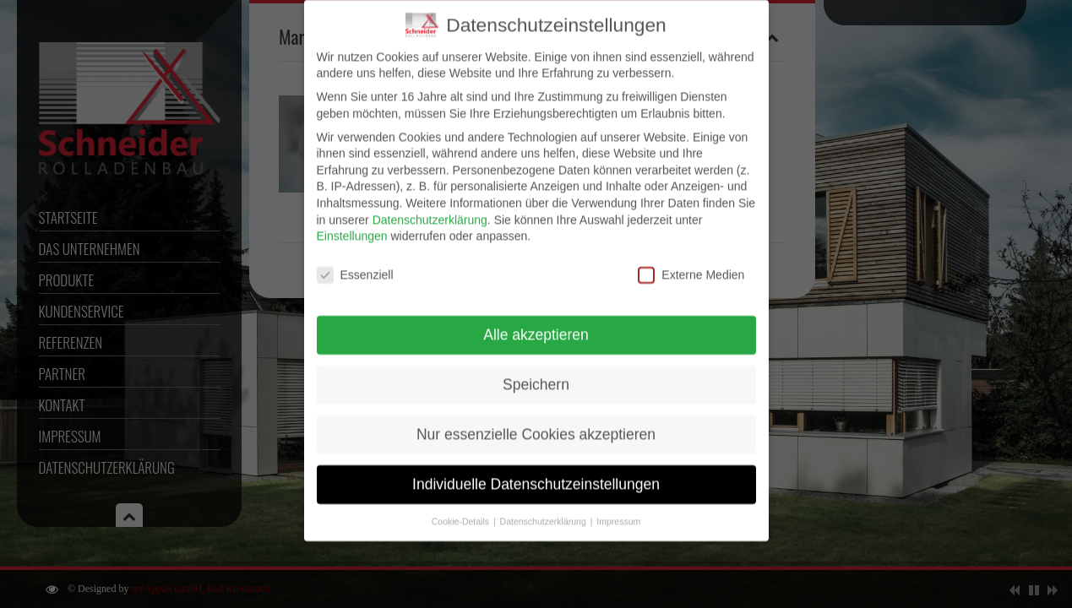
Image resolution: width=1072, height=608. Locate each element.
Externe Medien (691, 266)
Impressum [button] (618, 512)
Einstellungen (352, 227)
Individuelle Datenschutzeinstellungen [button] (536, 474)
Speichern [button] (536, 374)
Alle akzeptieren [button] (536, 325)
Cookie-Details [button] (462, 512)
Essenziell (355, 266)
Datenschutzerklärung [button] (544, 512)
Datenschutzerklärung (430, 210)
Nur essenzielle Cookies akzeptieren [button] (536, 424)
